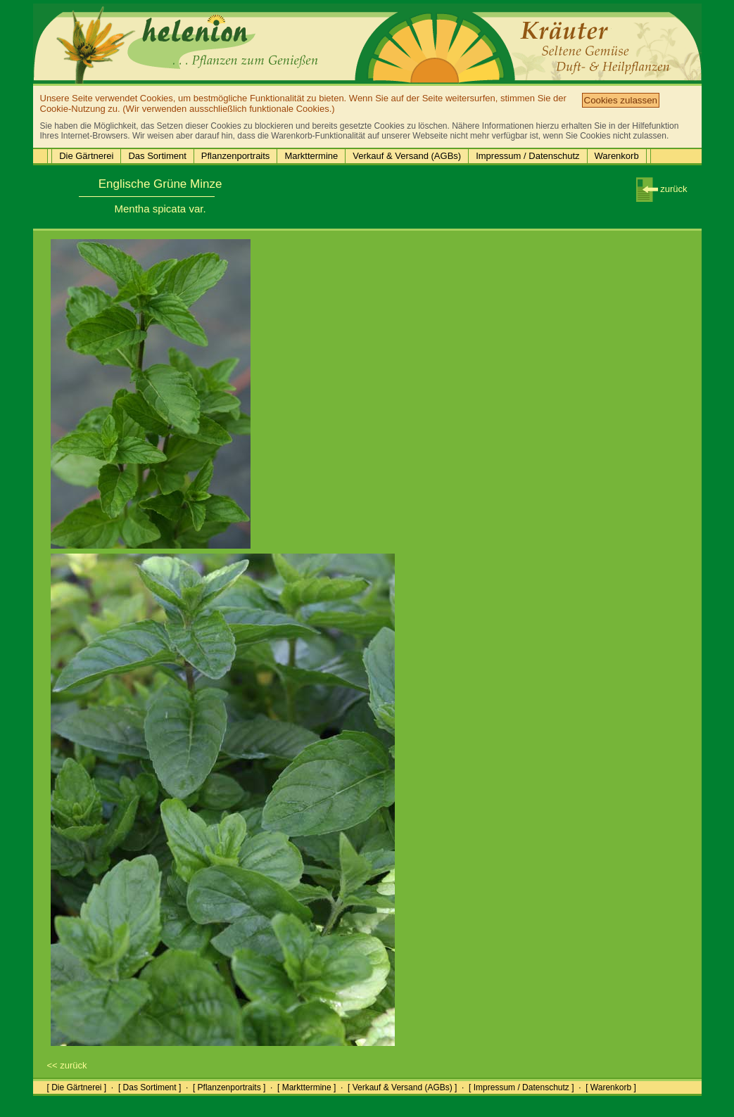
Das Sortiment (157, 156)
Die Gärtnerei (86, 156)
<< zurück (67, 1065)
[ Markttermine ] (306, 1087)
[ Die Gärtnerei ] (77, 1087)
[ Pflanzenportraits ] (229, 1087)
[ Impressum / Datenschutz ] (521, 1087)
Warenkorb (617, 156)
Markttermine (311, 156)
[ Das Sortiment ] (149, 1087)
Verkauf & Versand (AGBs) (407, 156)
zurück (662, 189)
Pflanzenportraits (235, 156)
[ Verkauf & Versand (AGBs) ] (402, 1087)
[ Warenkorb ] (611, 1087)
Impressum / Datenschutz (527, 156)
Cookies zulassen (620, 100)
